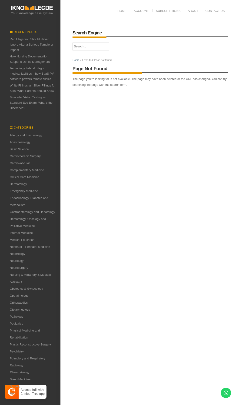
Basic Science (19, 149)
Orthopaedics (19, 302)
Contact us (215, 11)
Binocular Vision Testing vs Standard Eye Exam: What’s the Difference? (31, 103)
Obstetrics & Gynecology (26, 288)
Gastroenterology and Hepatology (32, 212)
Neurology (16, 260)
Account (141, 11)
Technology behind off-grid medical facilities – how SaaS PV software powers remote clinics (32, 73)
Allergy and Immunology (26, 135)
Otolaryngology (20, 309)
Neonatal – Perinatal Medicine (30, 247)
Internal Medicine (21, 233)
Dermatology (18, 184)
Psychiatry (17, 351)
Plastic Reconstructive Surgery (30, 344)
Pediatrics (16, 323)
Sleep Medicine (20, 379)
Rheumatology (19, 372)
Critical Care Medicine (24, 177)
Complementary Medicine (27, 170)
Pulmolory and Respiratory (27, 358)
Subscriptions (168, 11)
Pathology (16, 316)
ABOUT (193, 11)
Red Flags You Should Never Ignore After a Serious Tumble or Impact (31, 44)
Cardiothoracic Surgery (25, 156)
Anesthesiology (20, 142)
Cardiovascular (20, 163)
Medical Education (22, 240)
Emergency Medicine (24, 191)
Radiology (16, 365)
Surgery (15, 386)
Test (12, 393)
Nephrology (17, 254)
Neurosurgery (19, 267)
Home (121, 11)
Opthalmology (19, 295)
